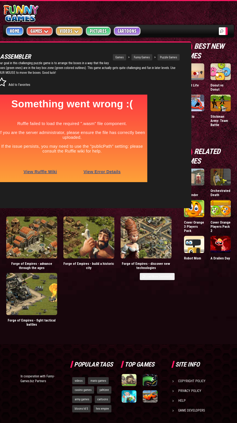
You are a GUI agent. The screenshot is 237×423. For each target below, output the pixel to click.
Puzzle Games (151, 57)
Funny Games (125, 57)
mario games (98, 314)
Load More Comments (157, 249)
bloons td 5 (81, 342)
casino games (83, 323)
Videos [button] (69, 31)
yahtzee (104, 323)
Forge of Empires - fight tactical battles (153, 238)
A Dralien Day (220, 258)
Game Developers (191, 344)
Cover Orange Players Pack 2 (221, 226)
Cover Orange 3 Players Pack (194, 226)
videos (79, 314)
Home (15, 31)
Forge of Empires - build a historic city (67, 238)
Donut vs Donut (217, 87)
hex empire (102, 342)
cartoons (102, 333)
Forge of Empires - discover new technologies (110, 240)
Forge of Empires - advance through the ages (24, 240)
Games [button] (39, 31)
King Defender (191, 193)
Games (103, 57)
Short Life (191, 85)
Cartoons (127, 31)
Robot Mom (192, 258)
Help (182, 334)
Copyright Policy (191, 315)
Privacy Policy (189, 325)
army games (82, 333)
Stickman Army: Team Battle (219, 120)
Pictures (98, 31)
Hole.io (189, 116)
